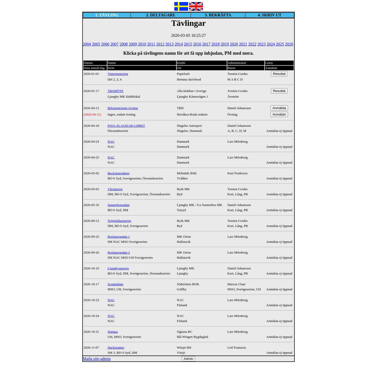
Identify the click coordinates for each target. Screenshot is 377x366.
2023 (261, 44)
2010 (142, 44)
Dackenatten (116, 347)
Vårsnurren (115, 189)
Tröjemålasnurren (119, 221)
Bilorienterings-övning (123, 108)
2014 (179, 44)
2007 (114, 44)
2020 (234, 44)
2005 (96, 44)
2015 (188, 44)
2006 (105, 44)
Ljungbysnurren (118, 268)
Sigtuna (113, 332)
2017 (206, 44)
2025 (280, 44)
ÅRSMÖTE (115, 91)
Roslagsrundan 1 (119, 236)
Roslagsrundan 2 (119, 252)
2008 (124, 44)
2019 (225, 44)
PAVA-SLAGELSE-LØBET (126, 126)
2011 (151, 44)
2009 (133, 44)
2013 (169, 44)
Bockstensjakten (118, 173)
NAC (111, 141)
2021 (243, 44)
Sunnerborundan (119, 205)
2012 (160, 44)
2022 (252, 44)
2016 (197, 44)
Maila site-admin (97, 359)
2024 (271, 44)
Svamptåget (115, 284)
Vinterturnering (118, 74)
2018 (215, 44)
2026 (289, 44)
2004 (87, 44)
